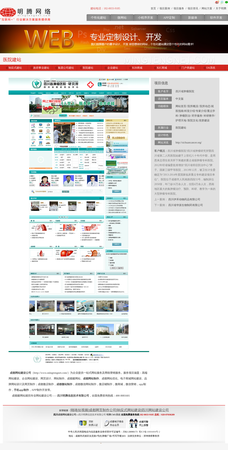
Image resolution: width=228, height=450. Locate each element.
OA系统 (210, 67)
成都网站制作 (91, 378)
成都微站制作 (64, 384)
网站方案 (207, 8)
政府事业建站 (41, 67)
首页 (153, 8)
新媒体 (192, 17)
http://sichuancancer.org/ (189, 142)
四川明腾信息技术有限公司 (73, 395)
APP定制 (169, 17)
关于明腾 (221, 8)
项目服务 (178, 8)
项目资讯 (193, 8)
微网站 (122, 17)
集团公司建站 (66, 67)
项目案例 (164, 8)
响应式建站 (15, 67)
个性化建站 (98, 17)
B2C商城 (162, 67)
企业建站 (112, 67)
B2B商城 (137, 67)
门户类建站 (188, 67)
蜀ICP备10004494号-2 (149, 431)
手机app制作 (21, 390)
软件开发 (216, 17)
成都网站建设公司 (20, 372)
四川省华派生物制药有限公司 (185, 205)
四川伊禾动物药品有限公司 (184, 199)
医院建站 (88, 67)
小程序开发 (145, 17)
